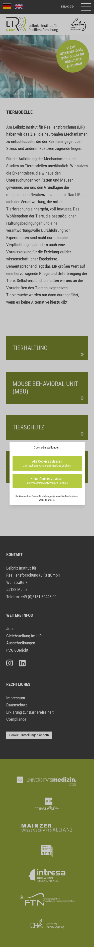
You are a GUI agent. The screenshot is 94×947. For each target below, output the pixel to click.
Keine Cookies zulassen (47, 481)
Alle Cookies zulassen (47, 463)
